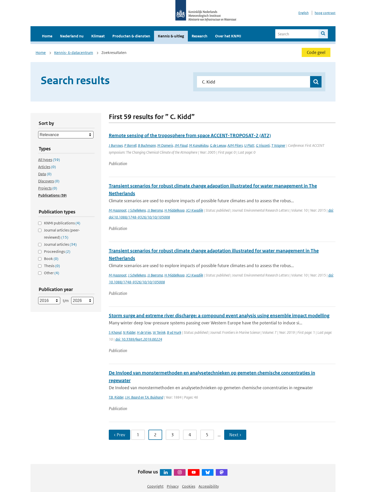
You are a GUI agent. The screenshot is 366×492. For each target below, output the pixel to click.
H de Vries (144, 332)
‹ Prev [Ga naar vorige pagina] (119, 435)
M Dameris (165, 145)
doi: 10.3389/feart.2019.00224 (138, 339)
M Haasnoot (118, 210)
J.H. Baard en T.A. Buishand (144, 397)
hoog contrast (325, 13)
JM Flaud (181, 145)
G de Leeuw (218, 145)
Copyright (155, 486)
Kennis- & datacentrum (73, 52)
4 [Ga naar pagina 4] (190, 435)
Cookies (188, 486)
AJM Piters (235, 145)
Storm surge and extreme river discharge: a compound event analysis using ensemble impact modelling (219, 316)
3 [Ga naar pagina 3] (172, 435)
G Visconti (263, 145)
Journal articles (60, 244)
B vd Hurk (174, 332)
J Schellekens (137, 210)
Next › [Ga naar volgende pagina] (235, 435)
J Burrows (116, 145)
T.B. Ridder (116, 397)
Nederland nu (72, 36)
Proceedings (57, 251)
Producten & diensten (131, 36)
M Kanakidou (198, 145)
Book (51, 258)
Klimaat (98, 36)
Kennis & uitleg (171, 36)
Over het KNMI (228, 36)
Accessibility (209, 486)
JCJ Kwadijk (194, 210)
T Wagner (278, 145)
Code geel (316, 52)
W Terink (159, 332)
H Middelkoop (174, 210)
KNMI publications (62, 223)
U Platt (249, 145)
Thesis (52, 265)
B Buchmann (147, 145)
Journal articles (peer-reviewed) (62, 234)
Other (51, 272)
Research (199, 36)
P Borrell (130, 145)
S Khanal (115, 332)
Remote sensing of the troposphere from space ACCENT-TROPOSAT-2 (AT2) (190, 135)
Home (47, 36)
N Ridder (129, 332)
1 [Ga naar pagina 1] (138, 435)
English (303, 13)
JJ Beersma (155, 210)
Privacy (173, 486)
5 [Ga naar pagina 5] (207, 435)
